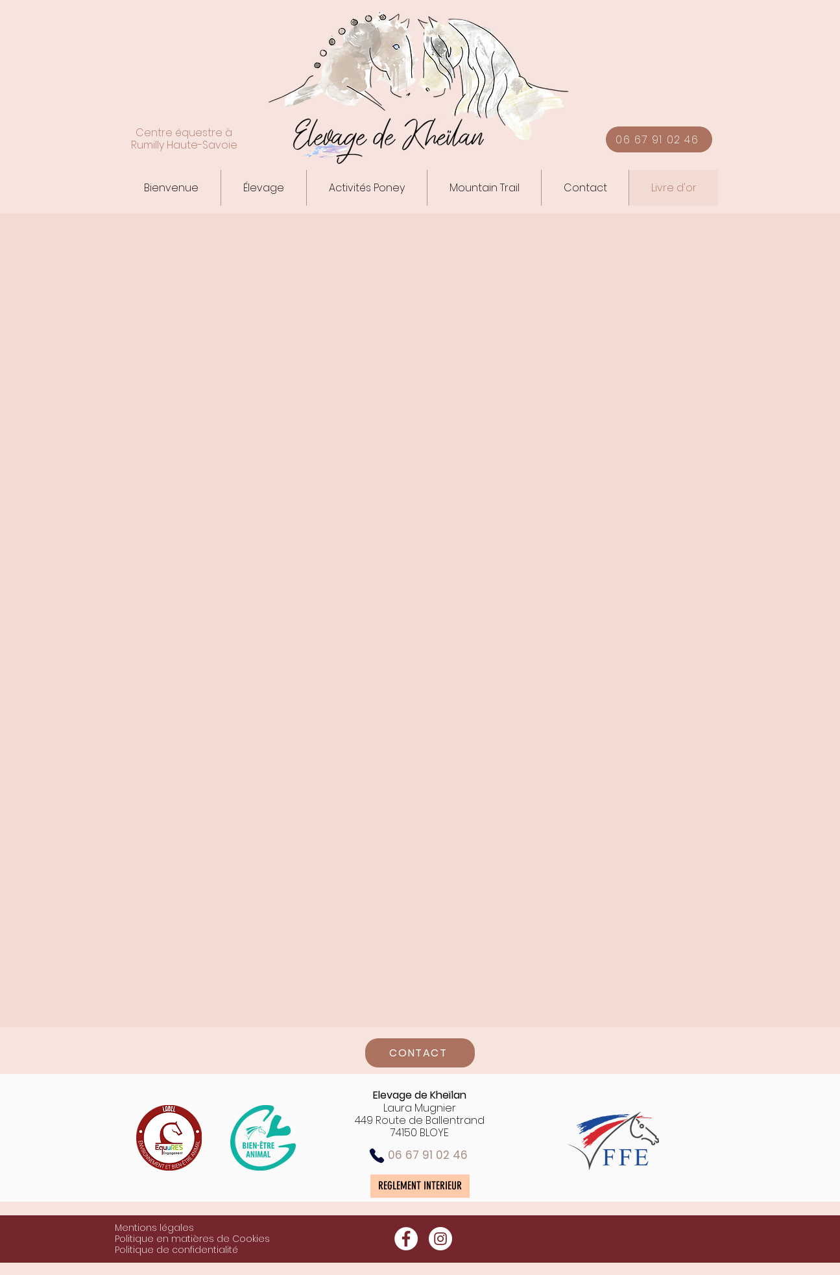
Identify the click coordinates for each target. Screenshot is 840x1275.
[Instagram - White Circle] (440, 1238)
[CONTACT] (420, 1052)
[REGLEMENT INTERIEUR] (420, 1186)
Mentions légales (154, 1227)
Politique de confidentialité (176, 1249)
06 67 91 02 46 (428, 1155)
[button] (263, 188)
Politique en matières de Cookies (192, 1238)
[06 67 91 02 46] (659, 139)
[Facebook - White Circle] (406, 1238)
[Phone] (376, 1155)
